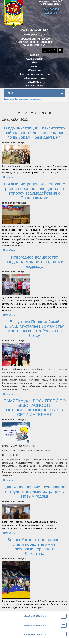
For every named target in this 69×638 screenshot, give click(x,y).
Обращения (34, 70)
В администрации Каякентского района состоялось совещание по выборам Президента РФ (34, 132)
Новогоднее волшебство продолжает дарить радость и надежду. (35, 262)
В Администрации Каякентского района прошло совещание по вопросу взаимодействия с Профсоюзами (34, 191)
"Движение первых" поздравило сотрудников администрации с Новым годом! (34, 491)
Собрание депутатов (34, 78)
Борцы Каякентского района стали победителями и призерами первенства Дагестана (34, 546)
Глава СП (35, 67)
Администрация (34, 59)
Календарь (21, 99)
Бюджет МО (34, 82)
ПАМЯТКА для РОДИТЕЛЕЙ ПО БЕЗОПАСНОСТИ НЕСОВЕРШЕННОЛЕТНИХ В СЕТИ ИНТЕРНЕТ (34, 407)
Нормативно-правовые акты (34, 74)
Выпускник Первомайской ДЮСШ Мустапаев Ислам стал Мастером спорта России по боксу (34, 328)
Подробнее (9, 177)
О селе (34, 63)
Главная (34, 55)
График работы (34, 86)
